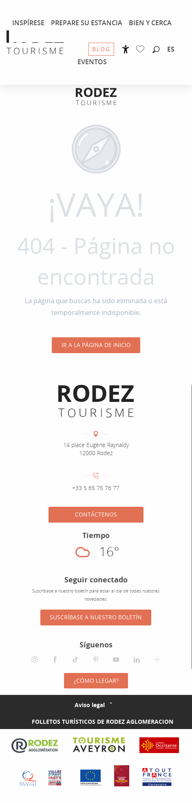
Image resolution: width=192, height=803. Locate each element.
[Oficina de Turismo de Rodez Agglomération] (96, 96)
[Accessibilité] (126, 49)
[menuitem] (35, 42)
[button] (156, 50)
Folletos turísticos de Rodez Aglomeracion (102, 721)
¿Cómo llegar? (96, 680)
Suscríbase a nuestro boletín (96, 617)
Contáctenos (96, 514)
